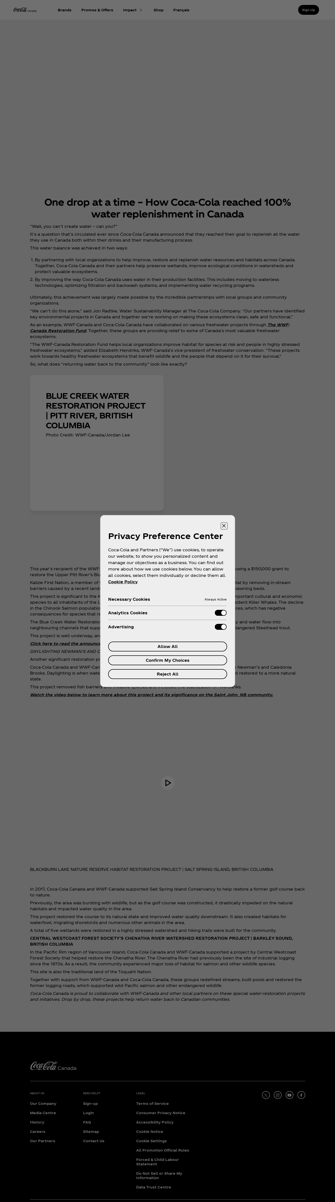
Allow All (168, 646)
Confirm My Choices (167, 660)
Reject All (167, 674)
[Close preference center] (224, 526)
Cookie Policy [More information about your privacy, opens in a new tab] (123, 581)
